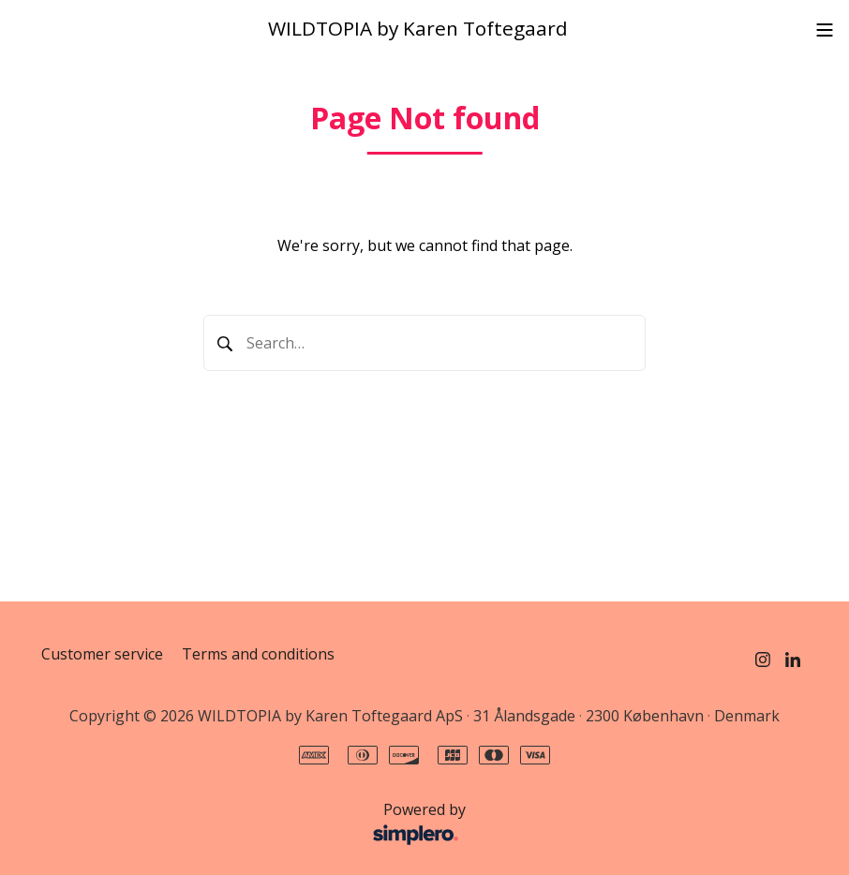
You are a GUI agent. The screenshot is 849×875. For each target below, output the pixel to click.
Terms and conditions (258, 654)
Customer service (102, 654)
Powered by (258, 824)
